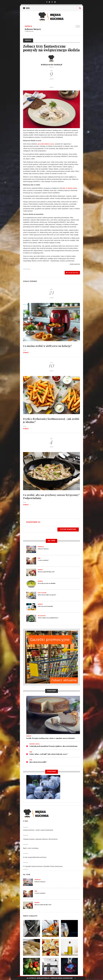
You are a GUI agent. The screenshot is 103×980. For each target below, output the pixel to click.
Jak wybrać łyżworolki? (38, 762)
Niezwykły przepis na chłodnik (46, 583)
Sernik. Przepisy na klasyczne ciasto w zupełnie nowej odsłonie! (50, 738)
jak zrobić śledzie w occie (46, 144)
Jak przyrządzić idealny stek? (46, 571)
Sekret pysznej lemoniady (45, 606)
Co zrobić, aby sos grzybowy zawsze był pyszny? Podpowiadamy (51, 496)
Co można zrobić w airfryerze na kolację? (47, 346)
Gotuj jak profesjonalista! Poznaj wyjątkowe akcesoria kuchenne (53, 746)
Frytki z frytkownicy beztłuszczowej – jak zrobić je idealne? (51, 420)
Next (79, 26)
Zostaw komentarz (68, 529)
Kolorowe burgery (33, 29)
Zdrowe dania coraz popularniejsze (48, 618)
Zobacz (27, 352)
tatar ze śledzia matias (69, 188)
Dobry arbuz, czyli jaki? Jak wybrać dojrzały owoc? (48, 754)
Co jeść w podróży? (43, 560)
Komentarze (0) (33, 522)
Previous (77, 26)
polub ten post (72, 272)
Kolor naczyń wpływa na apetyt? (47, 595)
